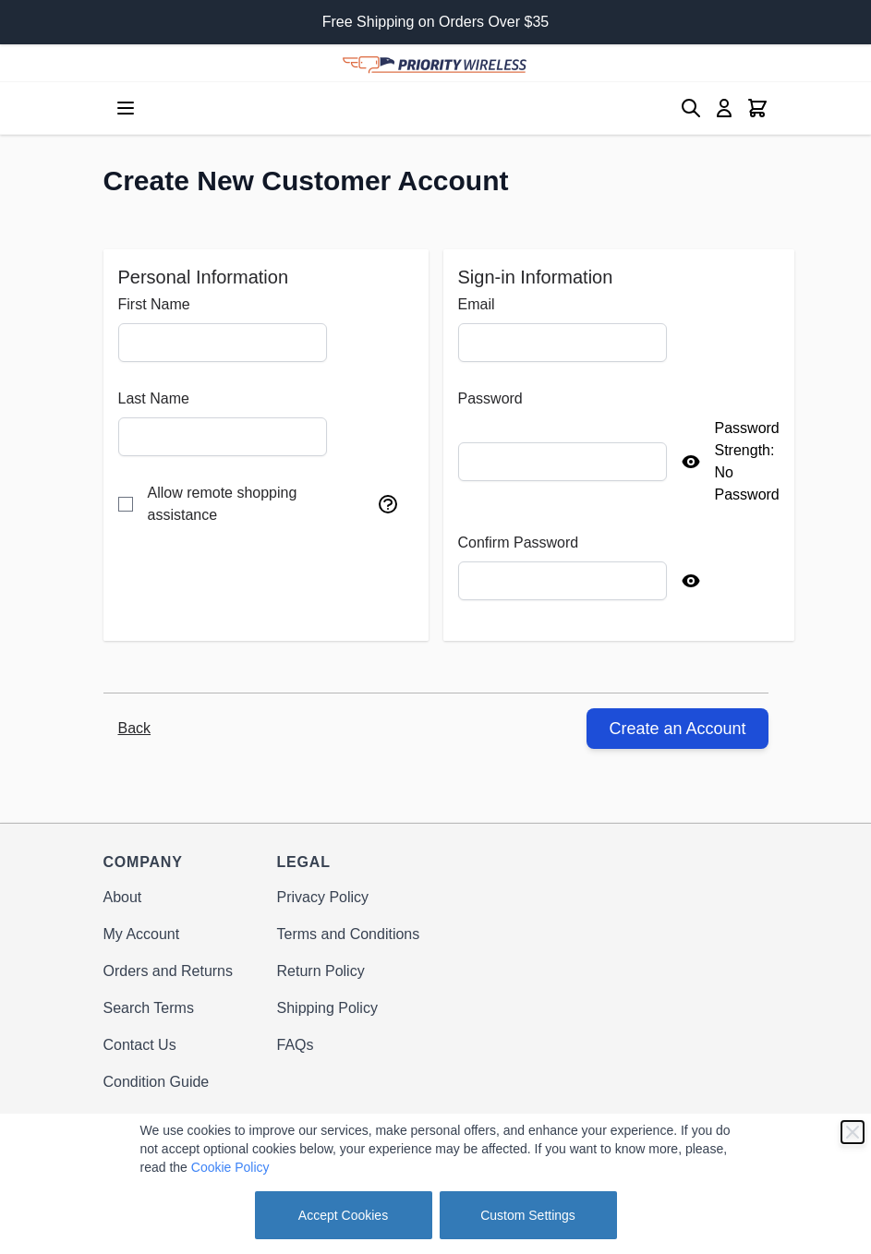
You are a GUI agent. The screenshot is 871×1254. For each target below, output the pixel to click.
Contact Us (139, 1045)
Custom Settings (527, 1215)
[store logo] (435, 63)
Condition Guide (156, 1082)
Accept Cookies (343, 1215)
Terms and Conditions (348, 934)
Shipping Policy (327, 1008)
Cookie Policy (230, 1167)
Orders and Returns (168, 971)
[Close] (852, 1132)
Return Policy (321, 971)
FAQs (295, 1045)
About (122, 897)
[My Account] (724, 108)
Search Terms (148, 1008)
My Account (141, 934)
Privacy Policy (323, 897)
